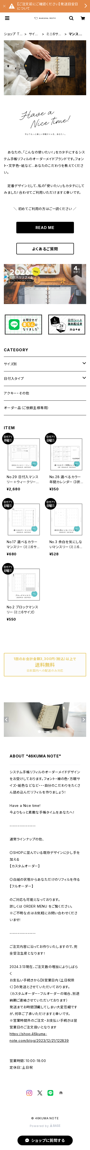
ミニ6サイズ (53, 34)
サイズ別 (33, 34)
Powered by (45, 1126)
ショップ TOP (13, 34)
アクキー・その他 (16, 393)
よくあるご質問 (45, 248)
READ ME (45, 227)
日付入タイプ (14, 378)
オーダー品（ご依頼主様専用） (26, 408)
